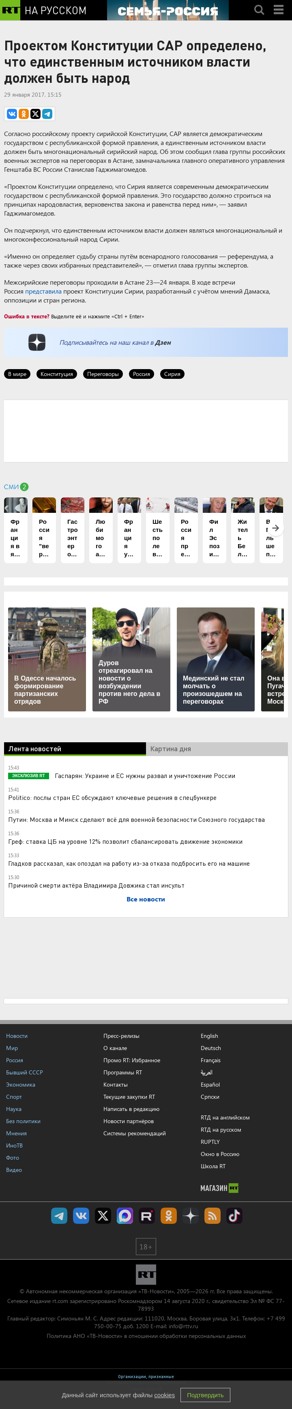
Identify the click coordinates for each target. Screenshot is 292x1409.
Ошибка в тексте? (26, 316)
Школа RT (213, 1166)
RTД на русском (221, 1129)
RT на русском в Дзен (190, 1216)
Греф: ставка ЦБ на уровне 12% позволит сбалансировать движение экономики (125, 841)
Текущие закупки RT (129, 1096)
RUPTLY (210, 1141)
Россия (141, 374)
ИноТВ (14, 1145)
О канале (115, 1048)
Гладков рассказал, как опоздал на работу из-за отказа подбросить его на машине (129, 863)
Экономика (20, 1084)
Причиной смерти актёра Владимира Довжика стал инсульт (96, 885)
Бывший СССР (24, 1072)
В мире (17, 374)
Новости (17, 1035)
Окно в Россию (220, 1154)
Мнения (16, 1133)
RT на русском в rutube (147, 1216)
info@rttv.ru (183, 1326)
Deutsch (211, 1048)
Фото (12, 1157)
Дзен (163, 342)
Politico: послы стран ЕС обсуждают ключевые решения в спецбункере (112, 797)
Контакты (115, 1084)
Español (210, 1084)
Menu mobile (279, 3)
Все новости (146, 899)
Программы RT (122, 1072)
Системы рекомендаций (134, 1133)
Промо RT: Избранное (131, 1060)
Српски (210, 1096)
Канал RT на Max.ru (125, 1216)
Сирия (172, 374)
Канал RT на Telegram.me (59, 1216)
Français (211, 1060)
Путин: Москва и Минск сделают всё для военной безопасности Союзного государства (136, 819)
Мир (12, 1048)
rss (212, 1216)
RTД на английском (225, 1117)
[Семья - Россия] (168, 10)
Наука (13, 1109)
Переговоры (103, 374)
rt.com (60, 1301)
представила (43, 291)
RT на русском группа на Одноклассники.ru (169, 1216)
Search (259, 3)
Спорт (14, 1096)
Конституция (57, 374)
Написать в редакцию (131, 1109)
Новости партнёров (128, 1121)
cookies (164, 1395)
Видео (14, 1169)
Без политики (23, 1121)
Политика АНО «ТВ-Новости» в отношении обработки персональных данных (146, 1336)
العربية (207, 1072)
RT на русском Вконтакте (81, 1216)
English (209, 1035)
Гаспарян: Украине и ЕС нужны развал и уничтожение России (144, 775)
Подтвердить (205, 1395)
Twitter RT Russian (103, 1216)
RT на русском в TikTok (234, 1216)
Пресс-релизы (121, 1035)
